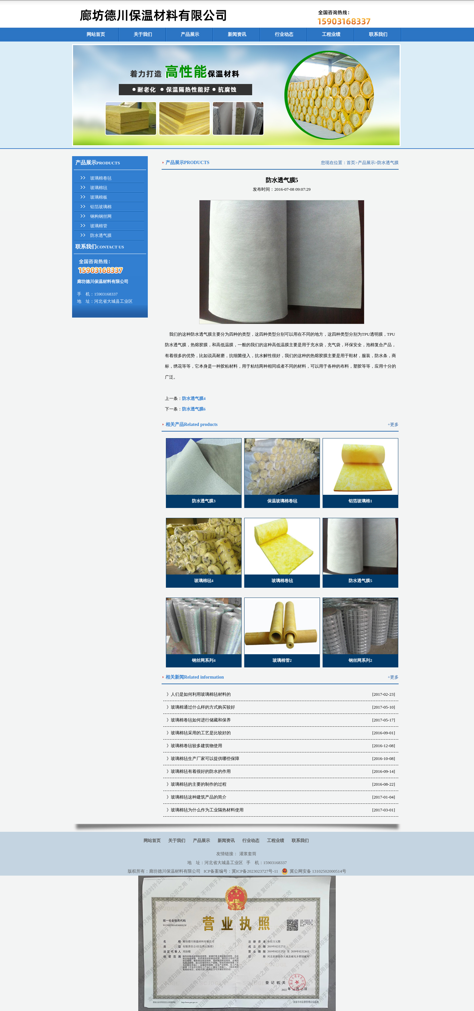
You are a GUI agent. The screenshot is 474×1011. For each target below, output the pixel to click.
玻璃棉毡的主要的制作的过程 (198, 784)
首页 (351, 162)
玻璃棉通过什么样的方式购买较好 (203, 707)
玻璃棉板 (98, 197)
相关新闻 (175, 677)
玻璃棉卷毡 (101, 178)
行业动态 (284, 34)
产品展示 (190, 34)
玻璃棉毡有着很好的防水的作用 (201, 771)
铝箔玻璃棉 (101, 206)
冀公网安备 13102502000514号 (313, 871)
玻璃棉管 (98, 225)
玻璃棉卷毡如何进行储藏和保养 (201, 719)
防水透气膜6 (194, 409)
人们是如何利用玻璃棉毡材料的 (201, 694)
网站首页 (96, 34)
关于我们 (143, 34)
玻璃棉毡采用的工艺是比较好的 (201, 732)
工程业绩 (331, 34)
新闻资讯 (237, 34)
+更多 (393, 424)
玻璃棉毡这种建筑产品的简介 (198, 797)
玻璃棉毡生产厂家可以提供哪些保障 (205, 758)
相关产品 (175, 424)
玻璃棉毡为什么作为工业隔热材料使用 (207, 809)
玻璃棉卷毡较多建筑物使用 (196, 745)
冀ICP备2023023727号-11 (255, 871)
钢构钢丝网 (101, 216)
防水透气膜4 (194, 398)
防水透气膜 (101, 235)
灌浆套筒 (247, 853)
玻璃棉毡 (98, 187)
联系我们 (378, 34)
